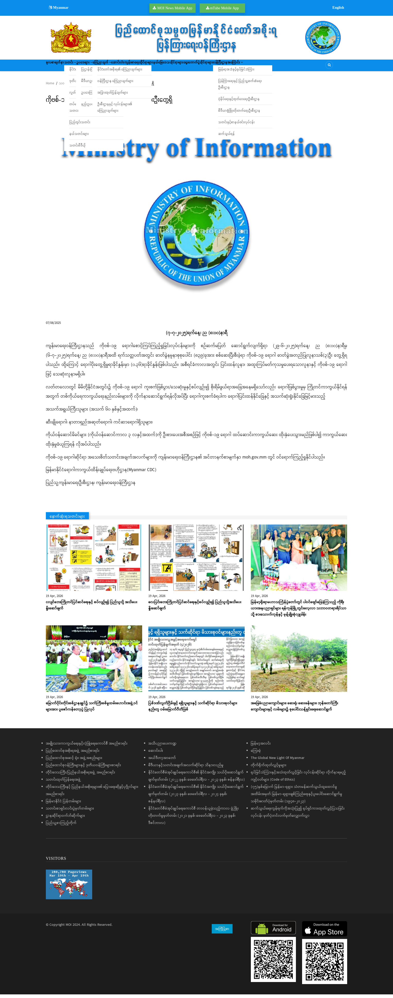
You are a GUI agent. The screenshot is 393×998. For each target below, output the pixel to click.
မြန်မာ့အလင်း (261, 747)
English (338, 7)
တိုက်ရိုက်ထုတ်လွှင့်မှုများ (268, 769)
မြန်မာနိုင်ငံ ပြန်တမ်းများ (63, 805)
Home (50, 87)
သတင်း (80, 67)
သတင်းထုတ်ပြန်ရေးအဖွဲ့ (63, 783)
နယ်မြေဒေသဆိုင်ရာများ (215, 67)
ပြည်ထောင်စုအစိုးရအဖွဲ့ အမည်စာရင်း (72, 754)
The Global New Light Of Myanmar (277, 761)
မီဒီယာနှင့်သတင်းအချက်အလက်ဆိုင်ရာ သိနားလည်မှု (186, 769)
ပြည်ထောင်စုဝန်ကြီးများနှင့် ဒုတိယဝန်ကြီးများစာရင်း (83, 769)
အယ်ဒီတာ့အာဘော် (162, 761)
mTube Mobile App (224, 8)
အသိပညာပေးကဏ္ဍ (162, 747)
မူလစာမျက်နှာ (58, 67)
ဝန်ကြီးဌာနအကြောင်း (291, 67)
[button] (196, 215)
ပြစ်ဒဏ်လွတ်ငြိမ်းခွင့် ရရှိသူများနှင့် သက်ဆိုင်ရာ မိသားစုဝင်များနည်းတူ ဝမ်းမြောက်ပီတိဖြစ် (192, 710)
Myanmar (59, 7)
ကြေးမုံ (256, 754)
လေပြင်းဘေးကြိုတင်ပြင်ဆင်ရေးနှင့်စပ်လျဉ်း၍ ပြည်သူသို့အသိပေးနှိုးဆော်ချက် (194, 609)
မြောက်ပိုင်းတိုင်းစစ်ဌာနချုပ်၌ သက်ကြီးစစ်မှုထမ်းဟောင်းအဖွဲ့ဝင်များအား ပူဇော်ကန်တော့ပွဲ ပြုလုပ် (92, 710)
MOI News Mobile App (174, 8)
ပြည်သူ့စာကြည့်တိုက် (61, 826)
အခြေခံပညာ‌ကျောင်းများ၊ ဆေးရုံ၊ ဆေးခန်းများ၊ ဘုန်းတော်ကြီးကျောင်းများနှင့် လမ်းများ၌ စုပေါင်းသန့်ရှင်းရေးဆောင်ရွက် (294, 710)
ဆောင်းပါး (150, 67)
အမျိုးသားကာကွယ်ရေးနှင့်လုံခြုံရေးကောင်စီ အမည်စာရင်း (86, 747)
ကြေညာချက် (126, 67)
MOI (69, 928)
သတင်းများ (66, 87)
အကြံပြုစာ (222, 932)
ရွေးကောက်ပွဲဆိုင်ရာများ (253, 67)
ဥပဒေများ (101, 67)
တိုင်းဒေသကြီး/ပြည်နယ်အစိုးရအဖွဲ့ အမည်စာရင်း (80, 776)
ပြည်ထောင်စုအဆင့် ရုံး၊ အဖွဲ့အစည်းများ (74, 761)
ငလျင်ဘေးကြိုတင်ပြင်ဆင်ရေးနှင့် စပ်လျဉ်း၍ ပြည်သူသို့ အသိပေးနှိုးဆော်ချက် (91, 609)
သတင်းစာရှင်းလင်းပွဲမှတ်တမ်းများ (70, 812)
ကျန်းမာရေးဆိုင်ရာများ (177, 67)
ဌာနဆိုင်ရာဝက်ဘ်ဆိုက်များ (65, 819)
